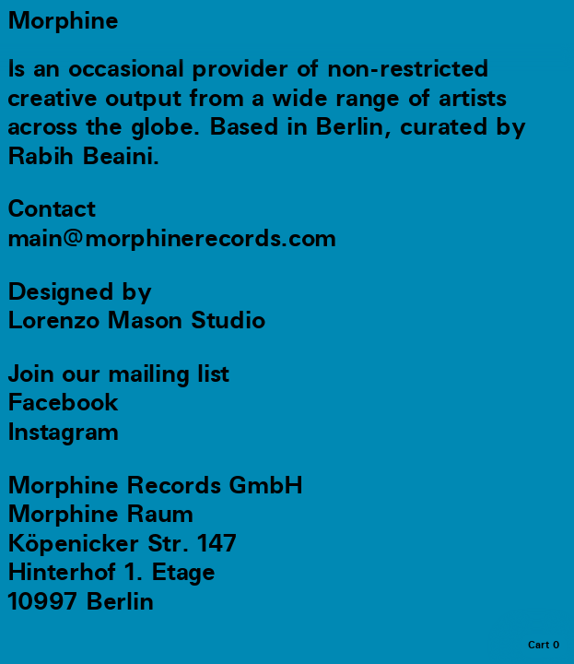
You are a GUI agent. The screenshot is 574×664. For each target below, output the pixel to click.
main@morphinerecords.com (172, 238)
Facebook (63, 403)
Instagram (63, 432)
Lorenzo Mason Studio (136, 321)
